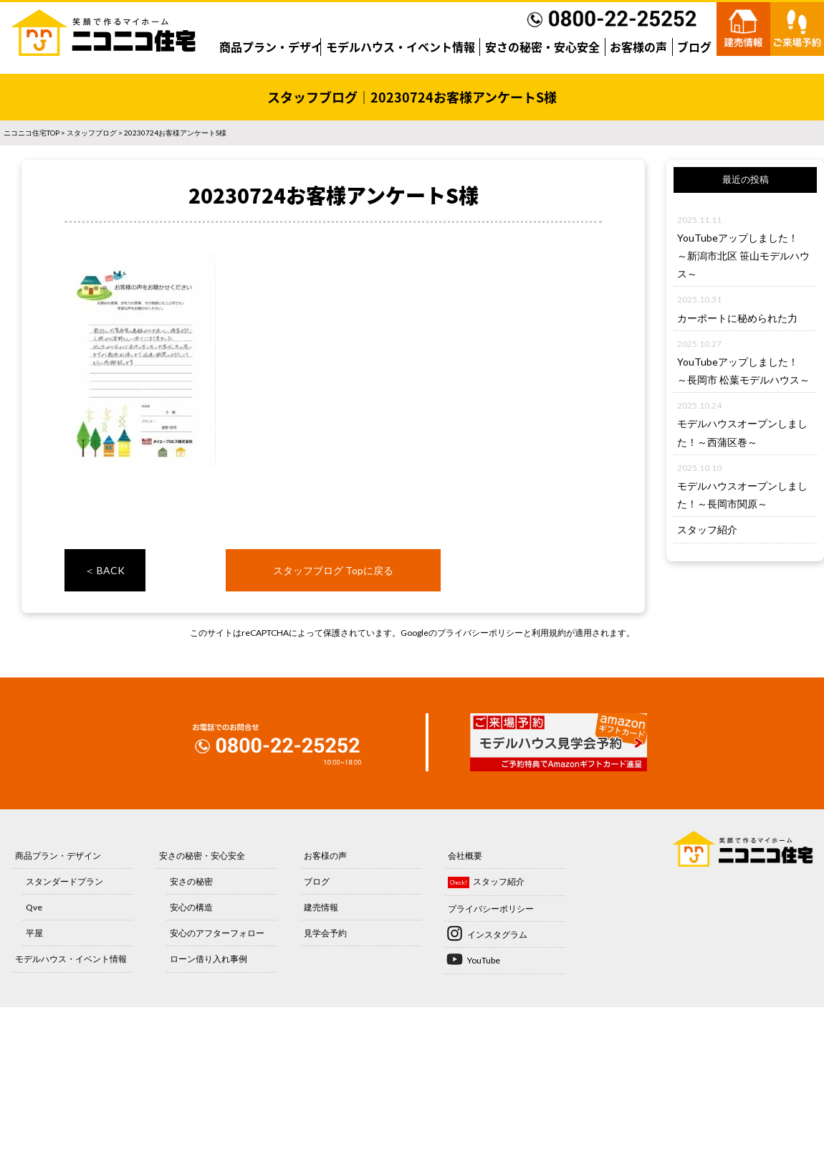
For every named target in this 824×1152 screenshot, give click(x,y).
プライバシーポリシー (480, 632)
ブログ (694, 46)
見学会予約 (325, 933)
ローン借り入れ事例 (208, 958)
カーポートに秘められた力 (737, 318)
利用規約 (549, 632)
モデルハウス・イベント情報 (400, 46)
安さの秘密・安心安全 (542, 46)
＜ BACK (105, 570)
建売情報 (321, 907)
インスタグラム (497, 934)
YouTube (483, 960)
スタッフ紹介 (707, 529)
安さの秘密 (191, 881)
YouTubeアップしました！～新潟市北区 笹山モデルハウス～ (743, 256)
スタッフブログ (92, 132)
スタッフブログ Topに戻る (333, 570)
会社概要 (465, 855)
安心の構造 (191, 907)
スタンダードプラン (64, 881)
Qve (34, 907)
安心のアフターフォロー (217, 933)
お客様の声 (638, 46)
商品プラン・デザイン (276, 46)
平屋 (34, 933)
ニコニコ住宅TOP (31, 132)
